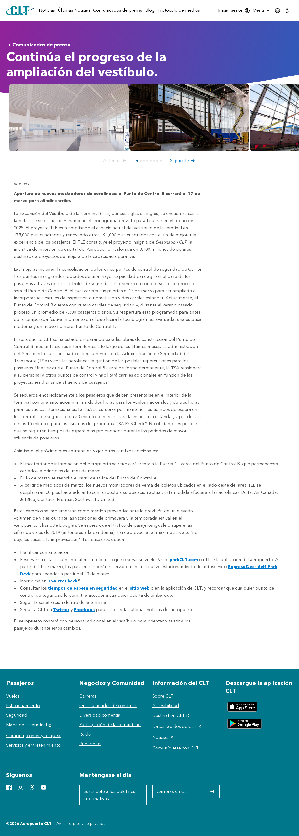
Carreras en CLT (185, 793)
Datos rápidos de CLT (177, 726)
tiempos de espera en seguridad (83, 588)
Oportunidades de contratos (108, 705)
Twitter (61, 609)
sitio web (140, 588)
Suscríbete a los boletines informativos (112, 795)
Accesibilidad (165, 705)
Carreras (87, 696)
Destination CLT (171, 715)
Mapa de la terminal (29, 725)
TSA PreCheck (62, 581)
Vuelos (13, 696)
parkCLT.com (184, 559)
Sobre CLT (163, 696)
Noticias (163, 737)
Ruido (85, 734)
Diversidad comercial (100, 715)
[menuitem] (47, 10)
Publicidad (90, 743)
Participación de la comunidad (110, 724)
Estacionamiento (23, 705)
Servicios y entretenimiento (33, 745)
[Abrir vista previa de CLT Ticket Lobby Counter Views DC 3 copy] (69, 117)
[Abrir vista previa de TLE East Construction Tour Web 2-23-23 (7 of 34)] (189, 117)
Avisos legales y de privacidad (82, 823)
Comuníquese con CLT (175, 748)
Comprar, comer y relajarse (33, 735)
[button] (115, 160)
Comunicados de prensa (38, 45)
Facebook (84, 609)
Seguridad (16, 715)
